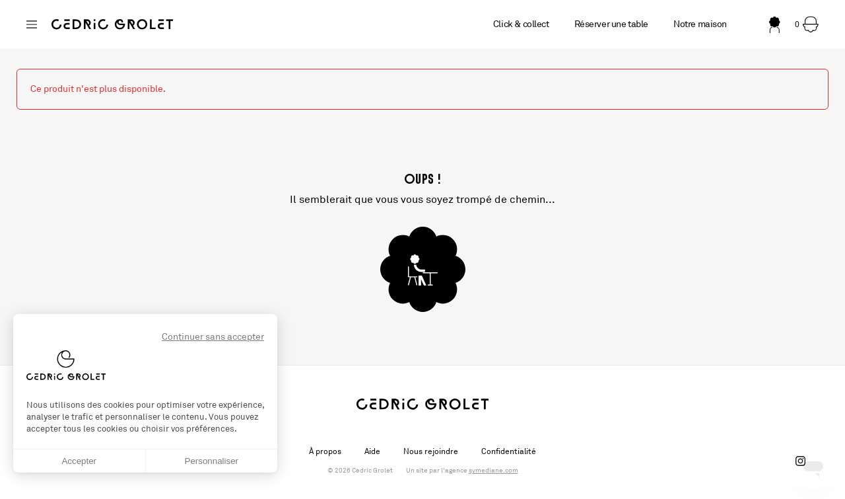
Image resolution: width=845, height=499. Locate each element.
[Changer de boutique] (31, 24)
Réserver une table (611, 24)
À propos (325, 451)
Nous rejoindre (430, 451)
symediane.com (493, 471)
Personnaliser (212, 461)
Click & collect (521, 24)
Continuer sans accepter (213, 336)
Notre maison (700, 24)
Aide (372, 451)
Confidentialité (508, 451)
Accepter (78, 461)
